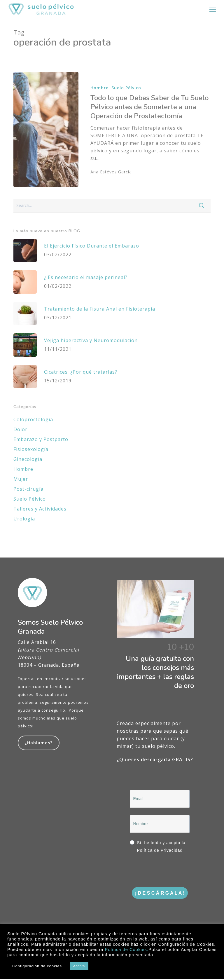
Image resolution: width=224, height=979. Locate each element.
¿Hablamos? (38, 742)
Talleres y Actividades (39, 509)
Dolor (20, 429)
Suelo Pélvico (126, 87)
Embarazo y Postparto (40, 439)
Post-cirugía (28, 489)
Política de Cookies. (126, 949)
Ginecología (27, 459)
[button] (212, 9)
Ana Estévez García (111, 172)
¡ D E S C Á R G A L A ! (160, 893)
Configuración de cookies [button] (37, 966)
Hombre (99, 87)
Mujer (20, 479)
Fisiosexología (30, 449)
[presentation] (174, 871)
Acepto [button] (79, 966)
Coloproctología (33, 419)
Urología (24, 518)
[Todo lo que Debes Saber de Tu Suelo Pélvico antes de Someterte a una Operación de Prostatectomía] (45, 129)
